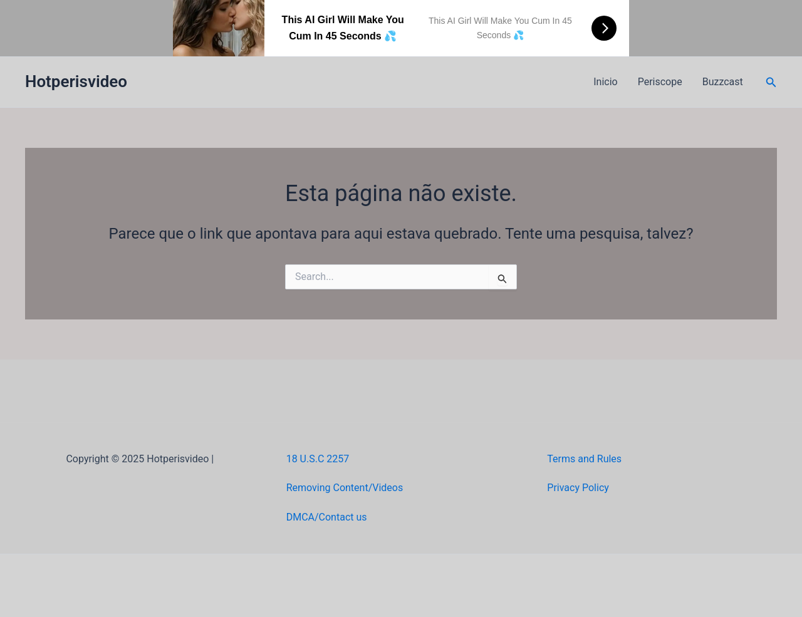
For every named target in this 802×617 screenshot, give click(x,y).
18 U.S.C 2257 (318, 459)
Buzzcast (722, 82)
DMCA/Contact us (326, 517)
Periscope (660, 82)
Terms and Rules (584, 459)
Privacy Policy (578, 488)
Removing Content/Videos (345, 488)
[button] (771, 82)
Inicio (605, 82)
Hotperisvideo (76, 81)
